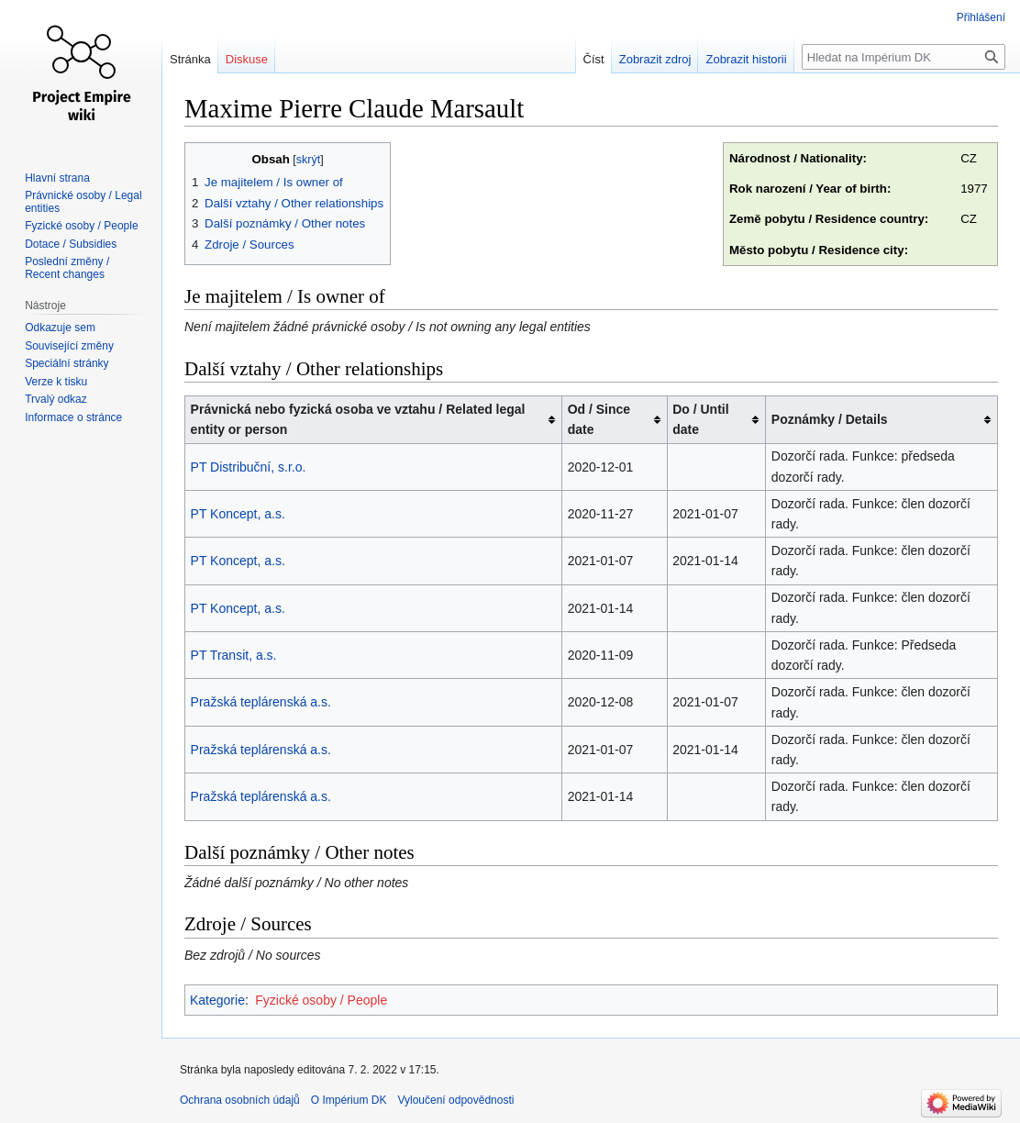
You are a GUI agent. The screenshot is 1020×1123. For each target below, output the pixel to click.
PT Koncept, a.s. (238, 513)
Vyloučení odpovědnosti (455, 1100)
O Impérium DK (349, 1100)
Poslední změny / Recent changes (67, 268)
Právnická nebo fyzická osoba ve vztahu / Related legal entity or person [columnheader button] (358, 419)
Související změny (69, 345)
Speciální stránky (66, 363)
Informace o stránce (73, 417)
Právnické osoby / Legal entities (83, 202)
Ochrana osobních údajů (240, 1100)
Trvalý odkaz (56, 399)
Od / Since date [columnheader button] (599, 419)
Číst (593, 59)
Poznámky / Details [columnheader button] (829, 419)
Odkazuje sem (60, 327)
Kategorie (217, 1000)
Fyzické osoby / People (321, 1000)
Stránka (190, 59)
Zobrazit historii (745, 59)
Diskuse (247, 59)
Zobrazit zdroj (655, 59)
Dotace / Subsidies (70, 244)
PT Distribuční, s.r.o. (248, 467)
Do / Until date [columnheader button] (700, 419)
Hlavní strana (57, 178)
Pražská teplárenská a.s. (261, 702)
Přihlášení (981, 17)
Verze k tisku (56, 381)
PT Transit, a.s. (234, 655)
